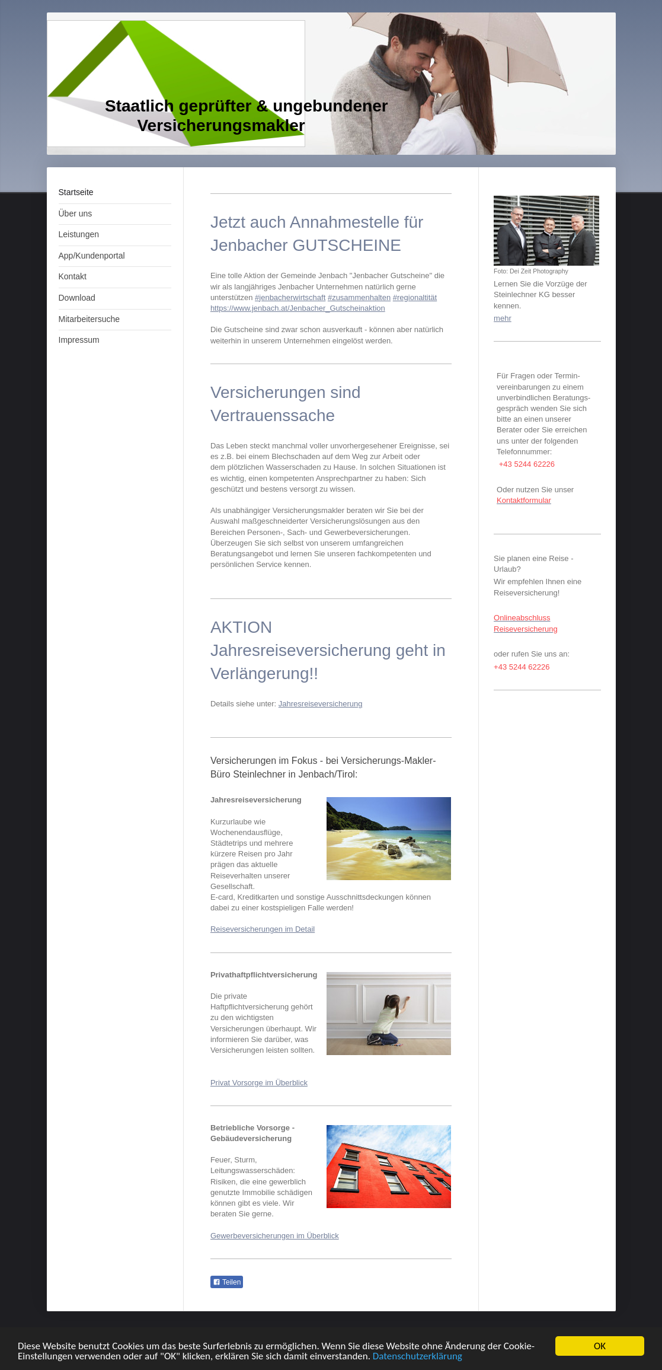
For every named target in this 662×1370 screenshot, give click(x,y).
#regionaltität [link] (415, 297)
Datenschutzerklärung (417, 1356)
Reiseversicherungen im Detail (262, 929)
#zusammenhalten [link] (359, 297)
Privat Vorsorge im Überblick (259, 1082)
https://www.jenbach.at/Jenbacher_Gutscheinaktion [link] (297, 308)
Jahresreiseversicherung (321, 703)
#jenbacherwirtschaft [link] (290, 297)
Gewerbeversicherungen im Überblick (274, 1235)
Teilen (227, 1282)
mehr (502, 318)
